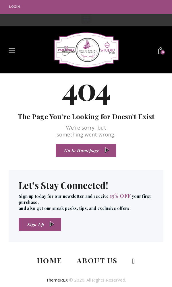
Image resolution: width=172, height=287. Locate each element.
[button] (86, 19)
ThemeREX (57, 280)
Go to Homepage (81, 150)
